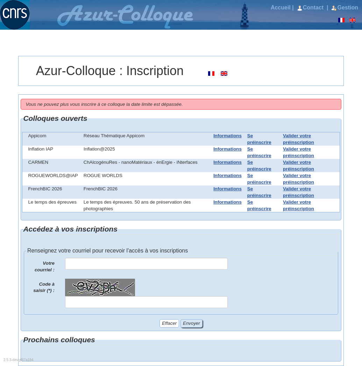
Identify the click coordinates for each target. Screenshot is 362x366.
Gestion (344, 7)
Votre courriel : (45, 266)
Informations (227, 135)
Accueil (281, 7)
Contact (311, 7)
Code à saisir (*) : (44, 287)
